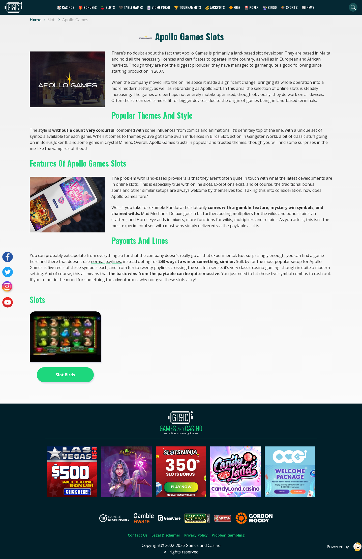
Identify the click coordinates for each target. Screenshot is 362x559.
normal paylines (106, 261)
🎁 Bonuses (87, 7)
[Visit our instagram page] (7, 287)
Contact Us (137, 535)
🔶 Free (234, 7)
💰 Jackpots (215, 7)
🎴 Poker (251, 7)
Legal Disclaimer (166, 535)
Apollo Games (162, 142)
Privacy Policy (196, 535)
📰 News (307, 7)
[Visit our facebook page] (7, 256)
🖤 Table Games (131, 7)
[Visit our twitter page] (7, 272)
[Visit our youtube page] (7, 302)
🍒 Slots (108, 7)
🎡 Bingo (270, 7)
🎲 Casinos (65, 7)
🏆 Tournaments (187, 7)
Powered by (344, 546)
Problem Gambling (228, 535)
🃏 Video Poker (158, 7)
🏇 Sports (289, 7)
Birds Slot (219, 136)
